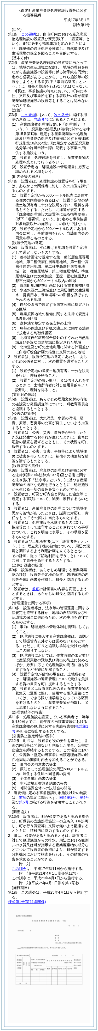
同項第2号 (67, 797)
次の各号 (61, 115)
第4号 (84, 797)
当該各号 (41, 119)
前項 (35, 589)
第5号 (23, 802)
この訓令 (19, 869)
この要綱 (28, 34)
